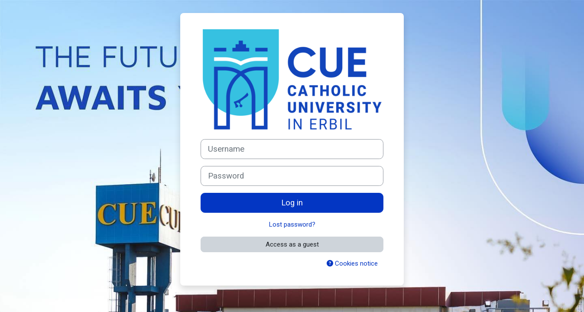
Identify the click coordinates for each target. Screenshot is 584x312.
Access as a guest (292, 244)
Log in (292, 203)
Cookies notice (352, 263)
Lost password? (292, 224)
